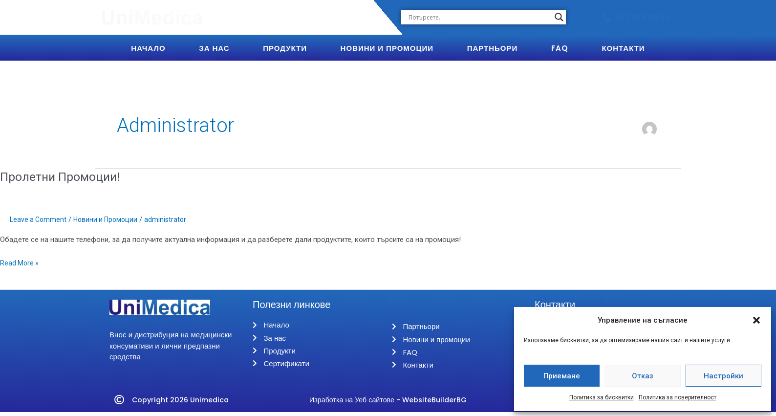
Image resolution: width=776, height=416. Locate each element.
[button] (756, 320)
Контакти (623, 48)
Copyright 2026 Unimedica (183, 403)
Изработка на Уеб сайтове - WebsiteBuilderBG (388, 403)
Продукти (285, 48)
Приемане (561, 376)
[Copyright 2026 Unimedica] (119, 404)
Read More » (20, 262)
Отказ (642, 376)
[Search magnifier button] (559, 17)
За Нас (214, 48)
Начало (148, 48)
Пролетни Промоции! (63, 176)
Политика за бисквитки (601, 397)
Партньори (492, 48)
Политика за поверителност (677, 397)
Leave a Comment (39, 219)
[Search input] (479, 17)
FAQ (559, 48)
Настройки (723, 376)
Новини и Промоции (387, 48)
